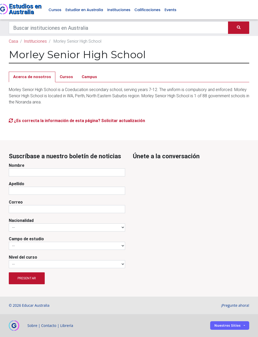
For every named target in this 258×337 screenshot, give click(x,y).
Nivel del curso (23, 257)
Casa (13, 41)
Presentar (27, 278)
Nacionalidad (21, 220)
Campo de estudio (26, 238)
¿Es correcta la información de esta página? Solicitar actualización (77, 120)
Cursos (55, 9)
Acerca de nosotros (32, 76)
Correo (16, 202)
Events (170, 9)
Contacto (48, 325)
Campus (89, 76)
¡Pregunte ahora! (235, 305)
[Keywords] (118, 27)
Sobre (32, 325)
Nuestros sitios (227, 325)
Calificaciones (147, 9)
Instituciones (119, 9)
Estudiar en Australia (84, 9)
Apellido (16, 183)
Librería (66, 325)
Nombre (16, 165)
